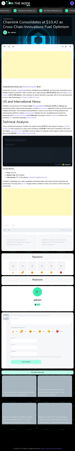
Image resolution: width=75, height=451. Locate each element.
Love (25, 331)
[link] (70, 46)
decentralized (42, 108)
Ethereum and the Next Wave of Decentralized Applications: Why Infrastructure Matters (51, 392)
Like (17, 331)
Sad (52, 331)
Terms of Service (46, 449)
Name (13, 338)
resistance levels (16, 131)
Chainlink (20, 90)
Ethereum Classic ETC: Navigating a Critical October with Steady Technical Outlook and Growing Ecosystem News (54, 420)
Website (13, 351)
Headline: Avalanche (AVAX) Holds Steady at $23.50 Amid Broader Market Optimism (54, 242)
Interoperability (38, 106)
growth (23, 184)
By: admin (12, 32)
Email (13, 345)
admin (37, 300)
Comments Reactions (18, 327)
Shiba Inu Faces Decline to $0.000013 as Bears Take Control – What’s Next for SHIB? (19, 242)
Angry (61, 331)
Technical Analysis (29, 87)
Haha (34, 331)
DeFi (10, 118)
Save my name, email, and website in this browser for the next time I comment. (36, 357)
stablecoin (54, 115)
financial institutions (19, 115)
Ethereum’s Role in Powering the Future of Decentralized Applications (19, 393)
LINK (26, 90)
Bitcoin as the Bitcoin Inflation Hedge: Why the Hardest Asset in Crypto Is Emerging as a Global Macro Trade (17, 420)
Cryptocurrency (8, 19)
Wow (43, 331)
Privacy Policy (57, 449)
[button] (3, 3)
